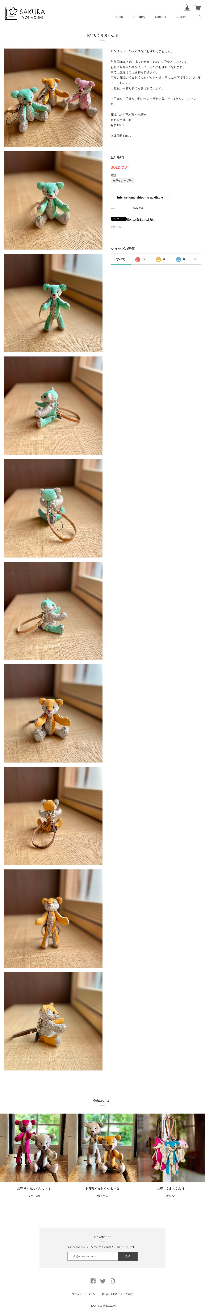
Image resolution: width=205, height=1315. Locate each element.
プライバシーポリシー (85, 1294)
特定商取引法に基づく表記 (117, 1294)
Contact (160, 16)
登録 (127, 1256)
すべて (120, 259)
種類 (113, 175)
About (119, 16)
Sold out (138, 207)
